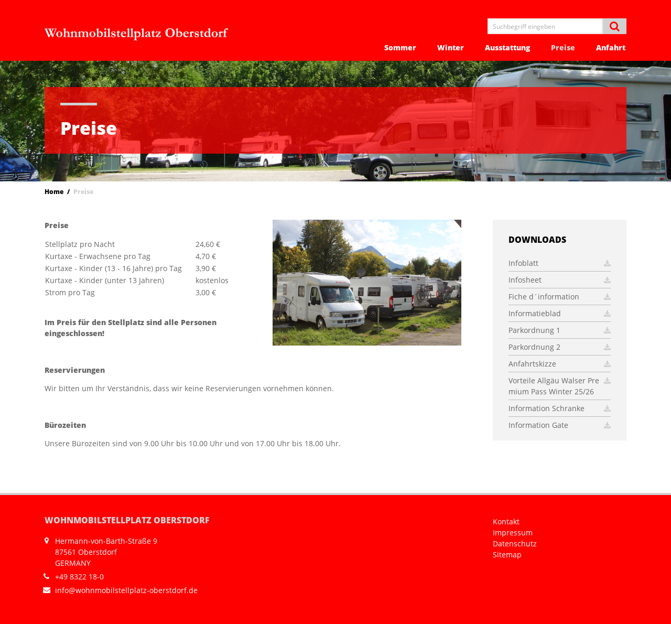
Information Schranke (559, 408)
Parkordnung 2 (559, 347)
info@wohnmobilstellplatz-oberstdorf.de (126, 590)
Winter (450, 47)
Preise (563, 47)
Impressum (513, 532)
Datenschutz (515, 543)
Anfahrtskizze (559, 364)
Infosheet (559, 280)
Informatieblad (559, 313)
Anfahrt (610, 47)
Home (54, 191)
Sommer (400, 47)
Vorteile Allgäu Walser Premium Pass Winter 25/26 (559, 385)
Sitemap (507, 555)
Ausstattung (507, 47)
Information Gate (559, 425)
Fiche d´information (559, 297)
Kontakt (506, 521)
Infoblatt (559, 263)
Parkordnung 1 (559, 330)
